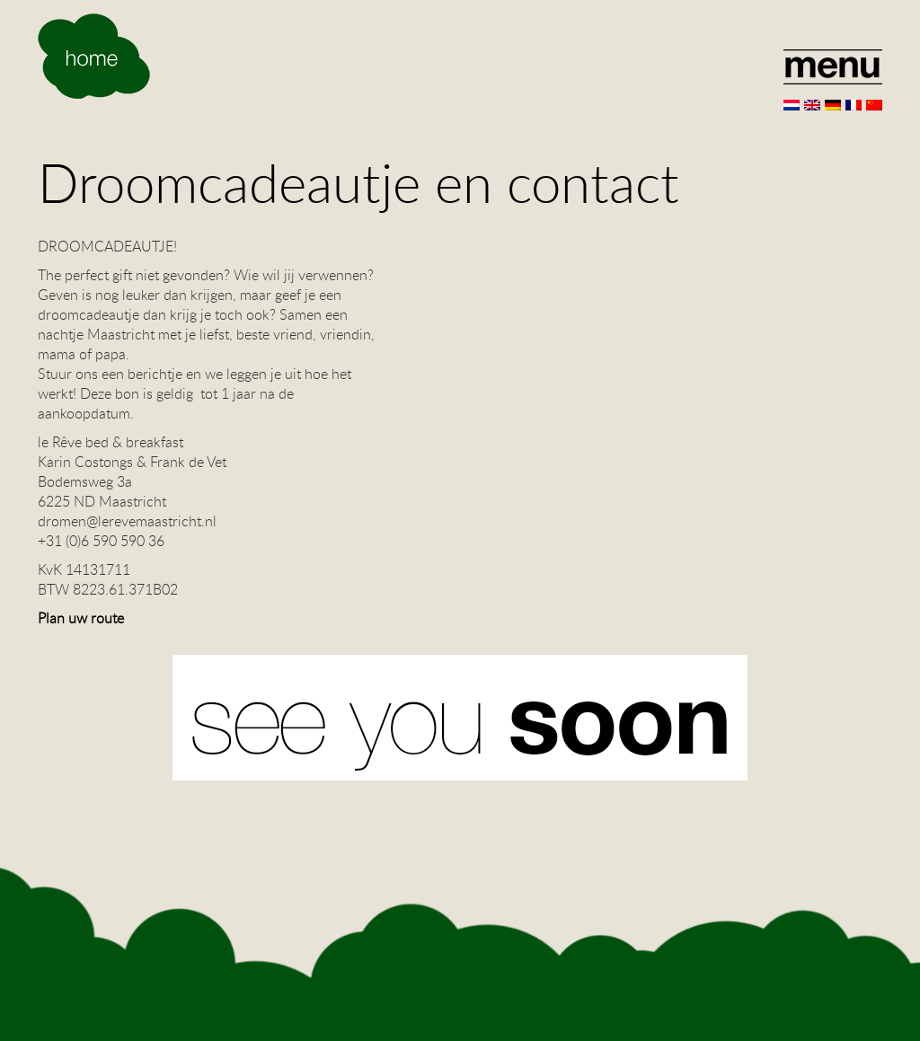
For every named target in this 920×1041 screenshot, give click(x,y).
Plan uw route (81, 618)
